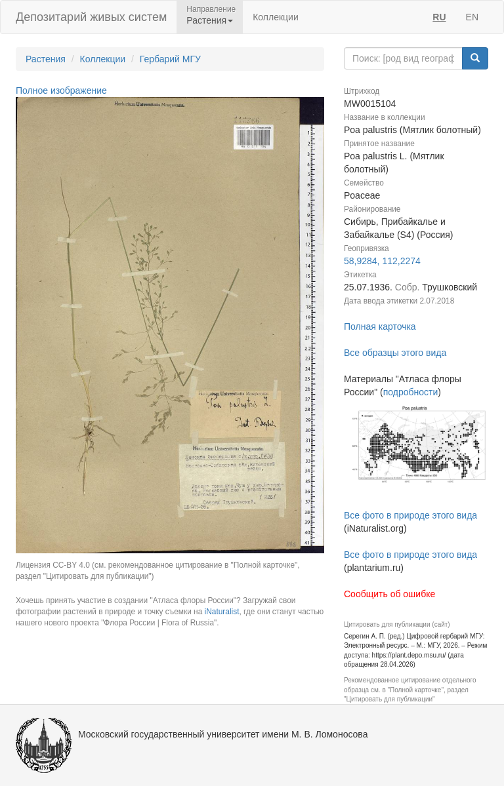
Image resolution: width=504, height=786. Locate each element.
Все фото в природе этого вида (410, 515)
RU (439, 17)
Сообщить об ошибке (389, 594)
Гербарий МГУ (170, 59)
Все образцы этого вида (395, 352)
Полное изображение (61, 90)
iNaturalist (222, 611)
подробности (410, 392)
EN (472, 17)
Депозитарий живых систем (91, 17)
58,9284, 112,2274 (382, 261)
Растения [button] (209, 20)
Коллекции (276, 17)
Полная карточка (380, 326)
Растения (46, 59)
